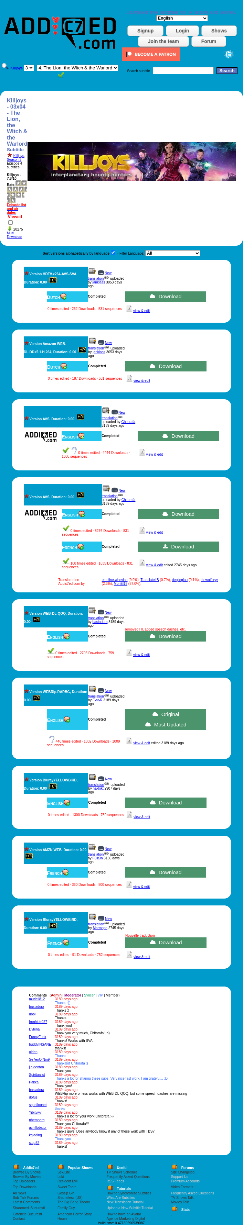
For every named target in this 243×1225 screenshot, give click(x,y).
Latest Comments (26, 1202)
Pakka (34, 1082)
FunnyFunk (37, 1037)
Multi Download (14, 235)
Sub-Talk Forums (26, 1198)
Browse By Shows (27, 1172)
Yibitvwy (35, 1112)
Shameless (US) (70, 1198)
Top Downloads (24, 1187)
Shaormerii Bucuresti (29, 1208)
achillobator (37, 1127)
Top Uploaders (24, 1181)
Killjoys (18, 156)
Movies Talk (180, 1202)
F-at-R (97, 700)
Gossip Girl (65, 1193)
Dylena (34, 1029)
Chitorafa (129, 422)
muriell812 (37, 999)
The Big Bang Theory (73, 1202)
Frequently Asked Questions (128, 1177)
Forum (208, 41)
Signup (145, 30)
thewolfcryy (209, 580)
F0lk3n (98, 858)
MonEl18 (120, 584)
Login (182, 30)
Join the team (163, 41)
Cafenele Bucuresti (27, 1214)
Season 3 (14, 160)
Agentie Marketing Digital (126, 1219)
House (62, 1219)
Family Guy (66, 1208)
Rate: (11, 185)
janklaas (99, 282)
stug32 (34, 1143)
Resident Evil (67, 1181)
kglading (35, 1135)
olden (33, 1052)
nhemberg (36, 1120)
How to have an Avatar (124, 1214)
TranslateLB (149, 580)
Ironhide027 (38, 1022)
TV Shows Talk (182, 1198)
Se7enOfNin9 (39, 1059)
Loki (60, 1177)
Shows (219, 30)
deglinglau (180, 580)
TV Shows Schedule (122, 1172)
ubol (32, 1014)
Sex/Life (63, 1172)
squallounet (37, 1105)
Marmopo (100, 928)
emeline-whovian (115, 580)
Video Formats (182, 1187)
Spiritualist (37, 1075)
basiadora (100, 622)
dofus (33, 1097)
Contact (18, 1219)
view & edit (141, 311)
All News (19, 1193)
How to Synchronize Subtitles (129, 1193)
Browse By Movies (27, 1177)
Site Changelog (182, 1172)
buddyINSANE (40, 1044)
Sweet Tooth (66, 1187)
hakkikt (98, 788)
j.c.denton (36, 1067)
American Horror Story (74, 1214)
